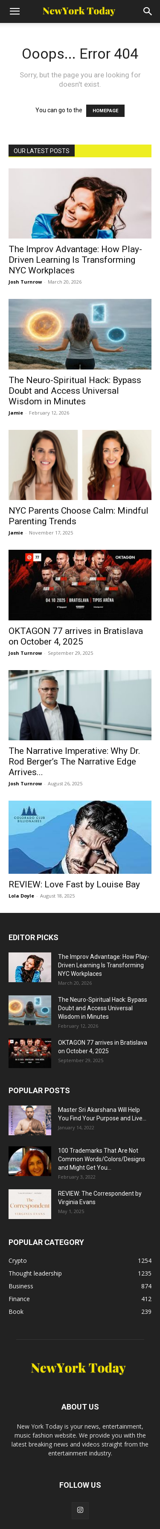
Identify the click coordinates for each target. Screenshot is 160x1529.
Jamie (16, 412)
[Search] (148, 11)
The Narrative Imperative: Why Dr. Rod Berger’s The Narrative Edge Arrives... (74, 761)
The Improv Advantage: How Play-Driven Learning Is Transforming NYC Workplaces (75, 260)
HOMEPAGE (105, 111)
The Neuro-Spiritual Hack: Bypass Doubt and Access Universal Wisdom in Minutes (75, 390)
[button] (14, 11)
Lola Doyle (21, 895)
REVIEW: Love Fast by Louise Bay (74, 884)
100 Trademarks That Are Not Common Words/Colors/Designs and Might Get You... (101, 1159)
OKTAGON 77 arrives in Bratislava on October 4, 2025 (76, 636)
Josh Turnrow (25, 282)
